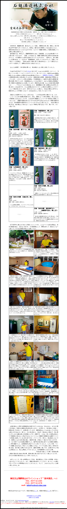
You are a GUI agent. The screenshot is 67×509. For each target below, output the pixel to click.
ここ (35, 490)
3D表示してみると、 (49, 75)
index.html (51, 502)
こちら (29, 71)
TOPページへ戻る (34, 497)
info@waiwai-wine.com (36, 485)
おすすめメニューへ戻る (34, 495)
